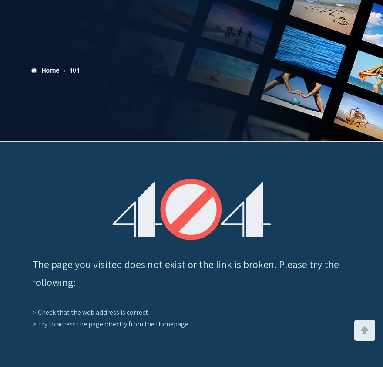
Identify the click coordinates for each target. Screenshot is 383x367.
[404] (191, 209)
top (365, 329)
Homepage (172, 324)
